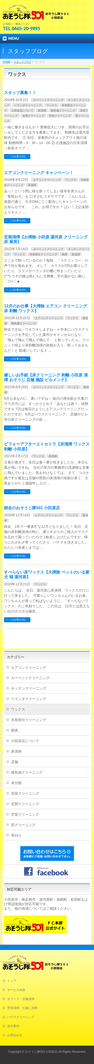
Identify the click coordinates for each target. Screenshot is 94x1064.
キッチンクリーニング (28, 688)
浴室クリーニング (25, 793)
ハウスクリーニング (20, 1017)
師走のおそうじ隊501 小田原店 (32, 508)
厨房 (64, 254)
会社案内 (13, 1026)
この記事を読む (18, 156)
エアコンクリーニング (47, 179)
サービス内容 (16, 990)
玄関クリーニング (33, 115)
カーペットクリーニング (48, 100)
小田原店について (22, 110)
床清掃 (42, 110)
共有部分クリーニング (43, 254)
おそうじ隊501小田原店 (41, 1051)
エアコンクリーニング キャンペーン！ (38, 173)
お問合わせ (14, 1035)
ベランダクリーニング (28, 105)
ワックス (51, 105)
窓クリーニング (23, 825)
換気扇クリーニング (63, 110)
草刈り (16, 835)
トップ (11, 980)
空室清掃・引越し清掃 (22, 1008)
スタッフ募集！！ (20, 93)
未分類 (16, 783)
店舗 (14, 762)
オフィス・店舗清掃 (20, 999)
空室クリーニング (60, 115)
